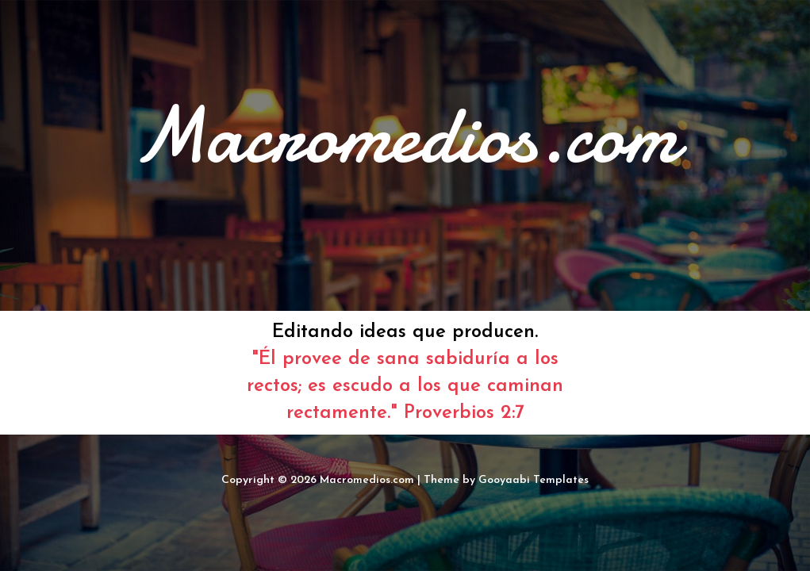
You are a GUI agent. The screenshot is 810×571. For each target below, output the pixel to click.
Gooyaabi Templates (533, 480)
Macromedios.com (367, 480)
